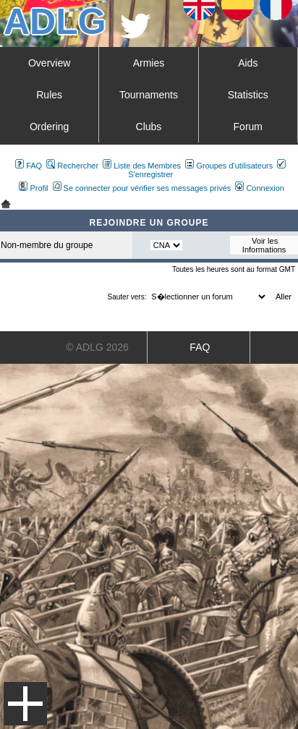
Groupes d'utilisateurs (229, 165)
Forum (248, 126)
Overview (49, 63)
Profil (33, 188)
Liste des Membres (142, 165)
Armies (149, 63)
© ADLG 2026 (97, 347)
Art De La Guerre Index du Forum (6, 204)
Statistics (248, 95)
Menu (25, 703)
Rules (49, 95)
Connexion (259, 188)
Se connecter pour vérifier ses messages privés (142, 188)
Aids (247, 63)
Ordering (49, 126)
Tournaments (148, 95)
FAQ (28, 165)
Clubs (149, 126)
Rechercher (72, 165)
